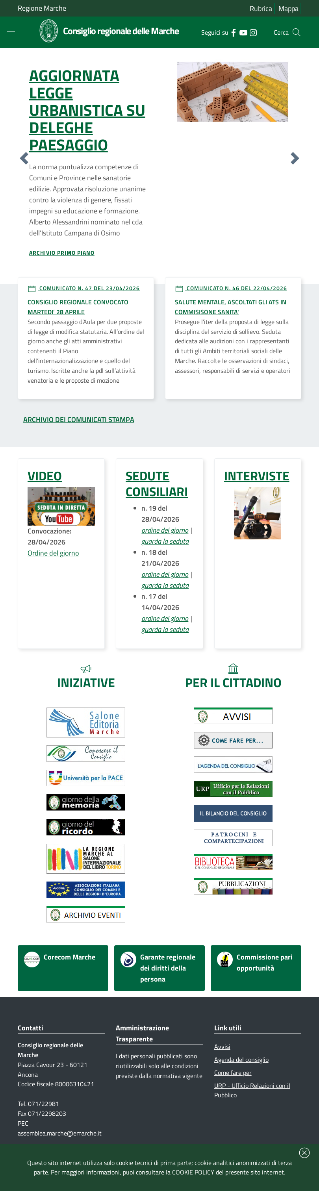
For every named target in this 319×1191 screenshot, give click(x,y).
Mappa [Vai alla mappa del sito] (288, 8)
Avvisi (222, 1046)
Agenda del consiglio (241, 1059)
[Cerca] (296, 32)
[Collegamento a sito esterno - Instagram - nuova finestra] (253, 32)
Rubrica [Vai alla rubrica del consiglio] (261, 8)
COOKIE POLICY (193, 1172)
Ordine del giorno (53, 553)
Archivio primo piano (62, 252)
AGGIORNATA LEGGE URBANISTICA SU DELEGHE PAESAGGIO (87, 110)
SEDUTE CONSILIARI (157, 483)
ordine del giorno (164, 530)
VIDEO (45, 475)
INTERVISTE (256, 475)
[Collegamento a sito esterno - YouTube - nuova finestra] (243, 32)
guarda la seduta (165, 541)
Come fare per (233, 1072)
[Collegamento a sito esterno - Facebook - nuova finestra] (233, 32)
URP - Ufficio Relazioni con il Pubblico (252, 1090)
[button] (24, 158)
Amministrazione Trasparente (142, 1033)
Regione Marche (42, 8)
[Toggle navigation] (11, 31)
